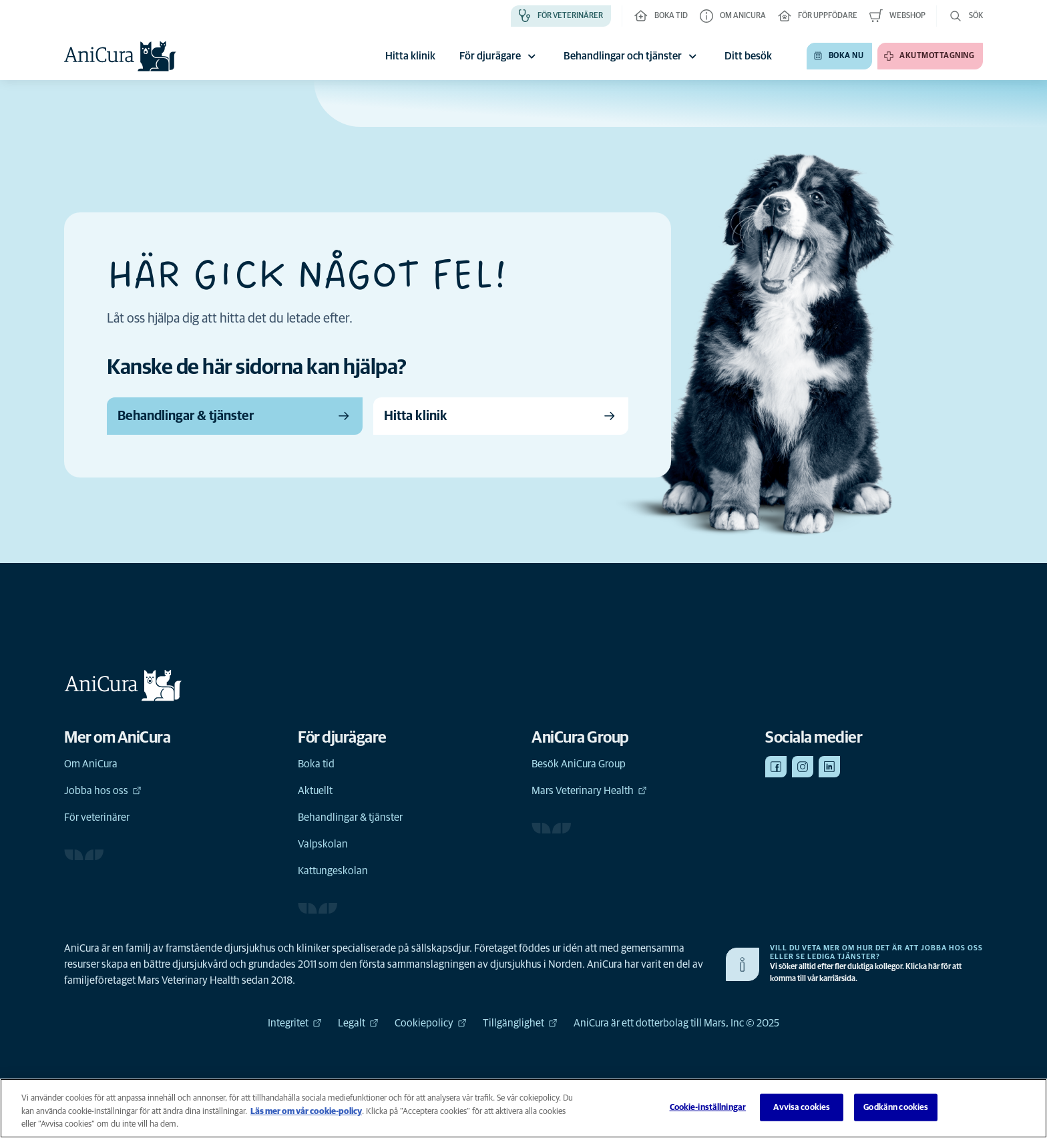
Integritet (295, 1023)
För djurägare (499, 56)
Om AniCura (91, 764)
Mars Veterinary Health (589, 790)
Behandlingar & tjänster (350, 817)
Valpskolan (323, 844)
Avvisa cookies (801, 1107)
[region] (523, 1108)
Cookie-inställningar (708, 1107)
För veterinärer (97, 817)
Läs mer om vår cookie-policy (306, 1111)
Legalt (358, 1023)
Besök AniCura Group (579, 764)
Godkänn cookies (895, 1107)
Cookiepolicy (431, 1023)
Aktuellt (315, 790)
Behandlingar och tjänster (632, 56)
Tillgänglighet (520, 1023)
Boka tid (316, 764)
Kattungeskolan (333, 871)
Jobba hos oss (103, 790)
